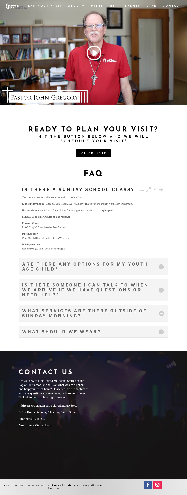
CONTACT (172, 6)
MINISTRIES (103, 6)
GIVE (152, 6)
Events (133, 6)
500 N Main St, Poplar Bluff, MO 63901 (54, 405)
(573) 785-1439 (36, 418)
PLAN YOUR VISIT (44, 6)
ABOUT (75, 6)
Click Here (94, 153)
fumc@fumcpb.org (39, 425)
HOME (14, 6)
